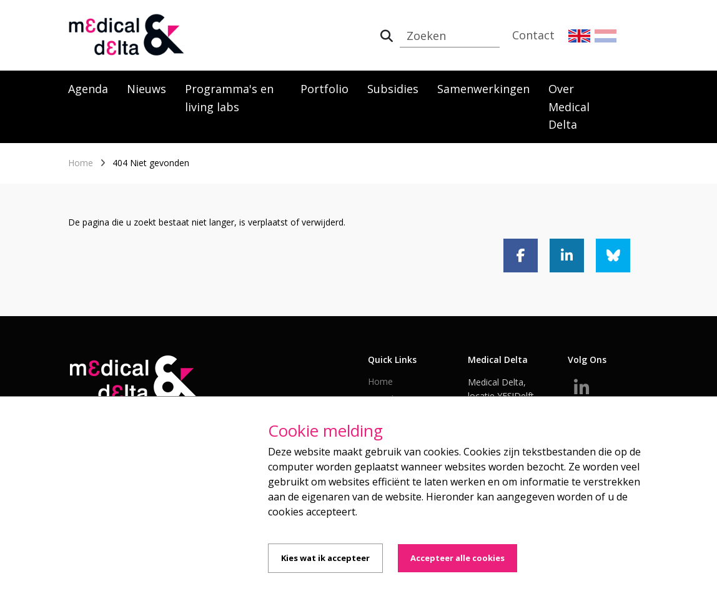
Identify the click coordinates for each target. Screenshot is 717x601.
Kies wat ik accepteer (325, 558)
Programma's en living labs (229, 97)
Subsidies (392, 88)
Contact (533, 34)
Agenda (88, 88)
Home (80, 163)
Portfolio (324, 88)
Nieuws (146, 88)
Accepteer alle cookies (457, 558)
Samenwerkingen (483, 88)
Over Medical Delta (569, 106)
